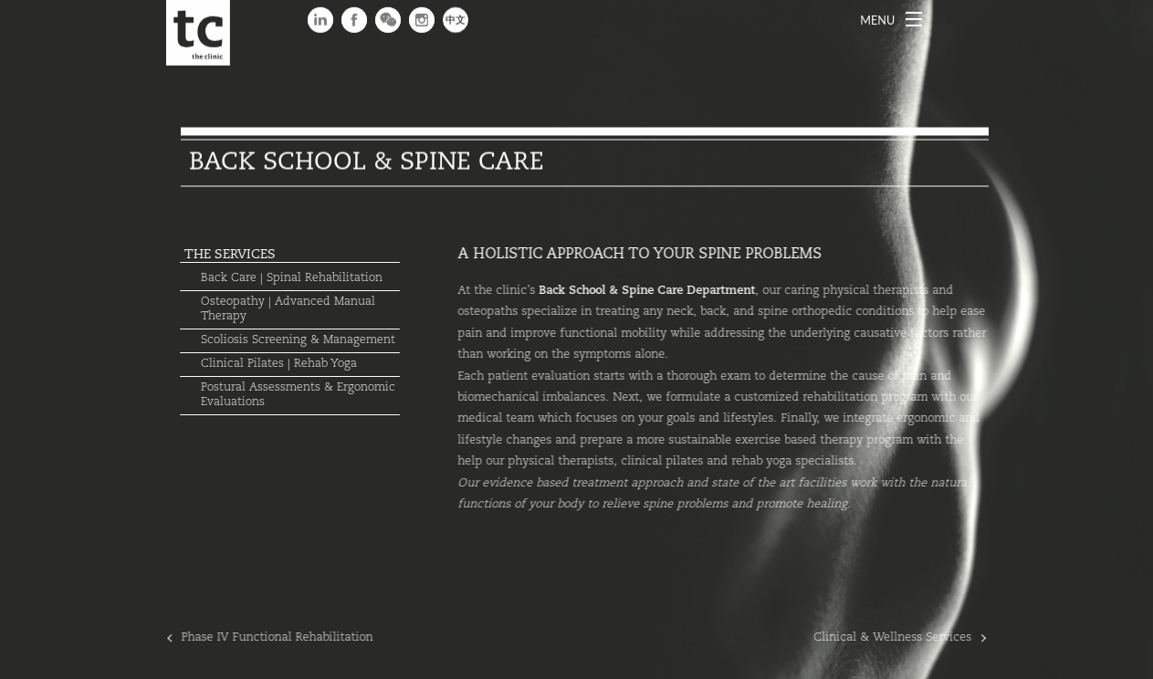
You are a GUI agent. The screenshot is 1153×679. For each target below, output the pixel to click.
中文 (455, 20)
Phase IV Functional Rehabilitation (267, 637)
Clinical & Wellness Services (903, 637)
